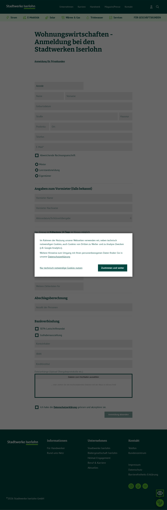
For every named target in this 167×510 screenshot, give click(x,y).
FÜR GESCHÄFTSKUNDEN (147, 17)
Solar (52, 17)
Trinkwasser (97, 17)
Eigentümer (45, 176)
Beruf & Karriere (97, 463)
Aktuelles (93, 468)
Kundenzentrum (137, 453)
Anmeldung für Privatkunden (50, 61)
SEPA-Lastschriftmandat (52, 328)
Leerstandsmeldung (49, 170)
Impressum (134, 465)
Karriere (82, 6)
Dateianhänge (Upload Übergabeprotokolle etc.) (59, 371)
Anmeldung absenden (118, 414)
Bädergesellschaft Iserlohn (102, 453)
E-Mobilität (33, 17)
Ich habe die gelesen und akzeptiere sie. (73, 407)
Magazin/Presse (112, 6)
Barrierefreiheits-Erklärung (143, 474)
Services (118, 17)
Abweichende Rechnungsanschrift (57, 155)
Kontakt (129, 6)
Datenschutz (135, 470)
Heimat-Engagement (99, 458)
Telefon (132, 448)
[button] (157, 7)
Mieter (42, 164)
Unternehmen (66, 6)
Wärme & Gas (73, 17)
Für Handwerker (56, 448)
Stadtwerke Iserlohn (99, 448)
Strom (14, 17)
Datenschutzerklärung (65, 407)
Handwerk (95, 6)
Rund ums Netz (55, 453)
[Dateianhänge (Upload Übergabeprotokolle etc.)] (83, 386)
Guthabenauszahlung (51, 335)
